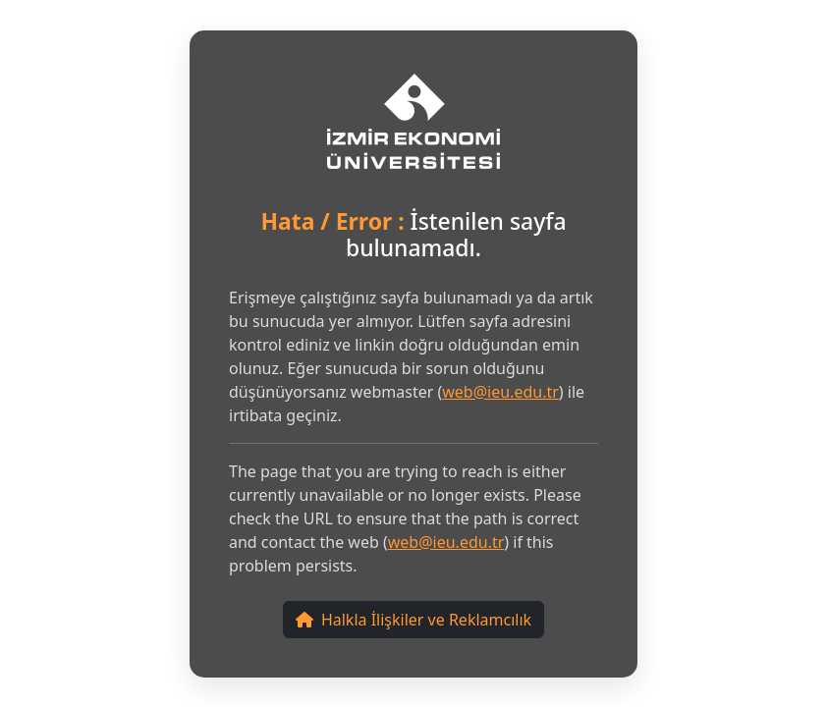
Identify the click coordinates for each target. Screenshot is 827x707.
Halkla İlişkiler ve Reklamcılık (413, 619)
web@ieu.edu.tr (500, 392)
